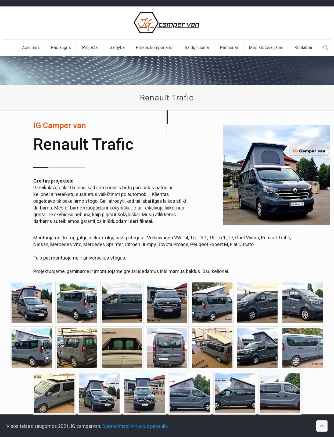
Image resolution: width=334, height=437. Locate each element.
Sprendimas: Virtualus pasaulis (135, 426)
